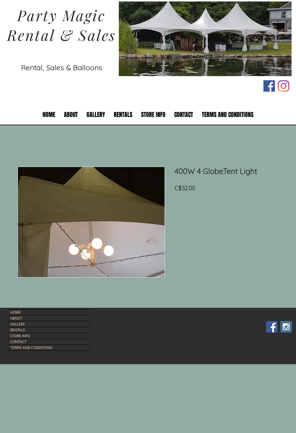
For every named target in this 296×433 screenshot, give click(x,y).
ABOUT (16, 318)
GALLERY (17, 324)
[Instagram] (283, 86)
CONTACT (18, 341)
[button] (123, 114)
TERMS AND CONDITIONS (31, 347)
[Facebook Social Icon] (269, 86)
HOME (15, 312)
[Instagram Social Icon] (286, 326)
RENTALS (17, 329)
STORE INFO (20, 335)
